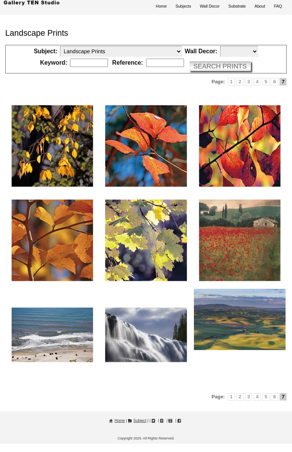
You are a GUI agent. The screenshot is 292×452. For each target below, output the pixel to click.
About (259, 6)
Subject (139, 421)
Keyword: (53, 62)
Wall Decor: (201, 51)
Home (161, 6)
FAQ (278, 6)
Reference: (127, 62)
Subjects (183, 6)
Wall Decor (210, 6)
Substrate (237, 6)
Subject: (45, 51)
